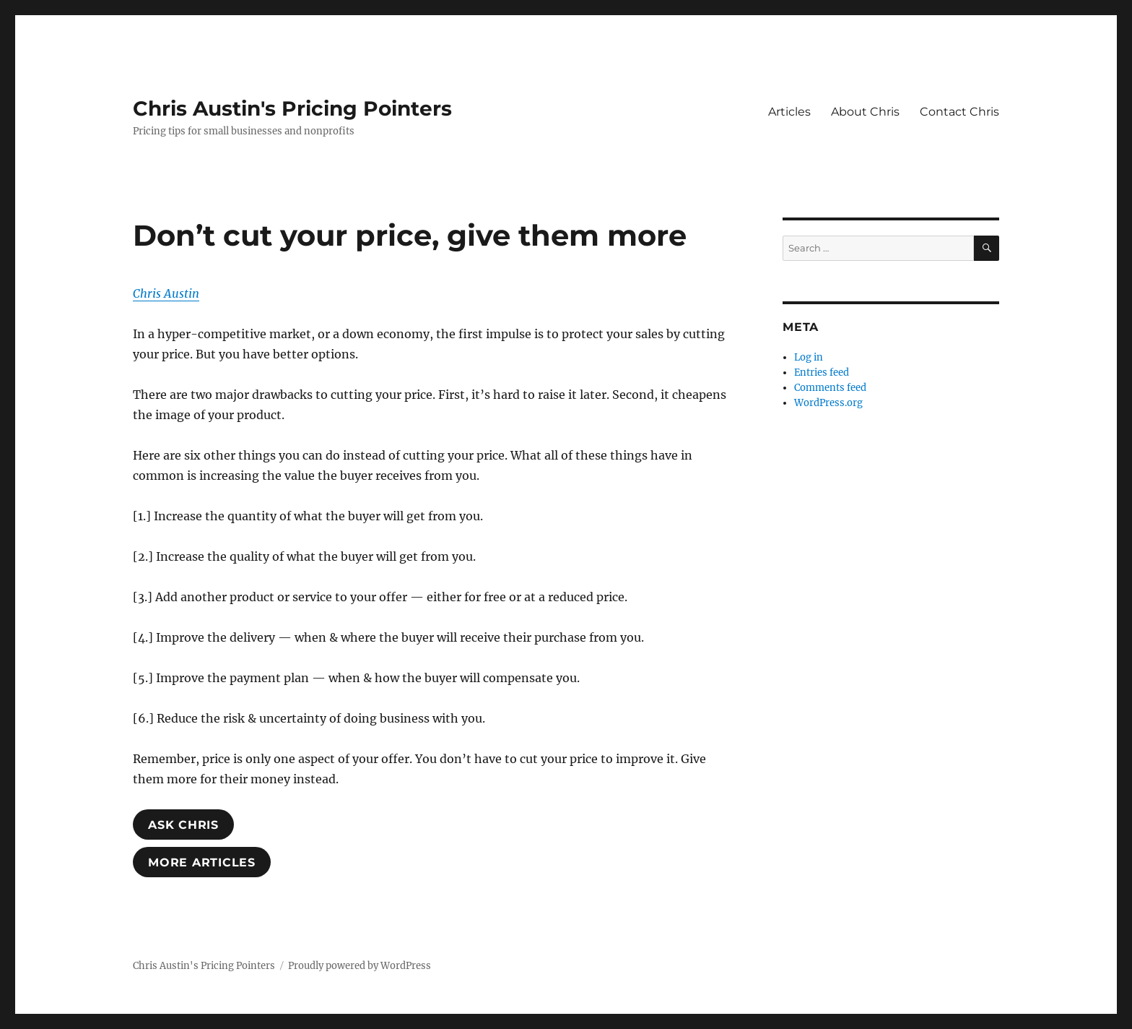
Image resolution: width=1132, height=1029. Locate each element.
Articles (789, 112)
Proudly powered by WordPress (359, 966)
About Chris (865, 112)
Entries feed (821, 372)
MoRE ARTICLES (202, 862)
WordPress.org (828, 403)
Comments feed (830, 388)
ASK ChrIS (183, 825)
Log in (808, 357)
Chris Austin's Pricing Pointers (292, 108)
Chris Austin (166, 293)
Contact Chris (959, 112)
